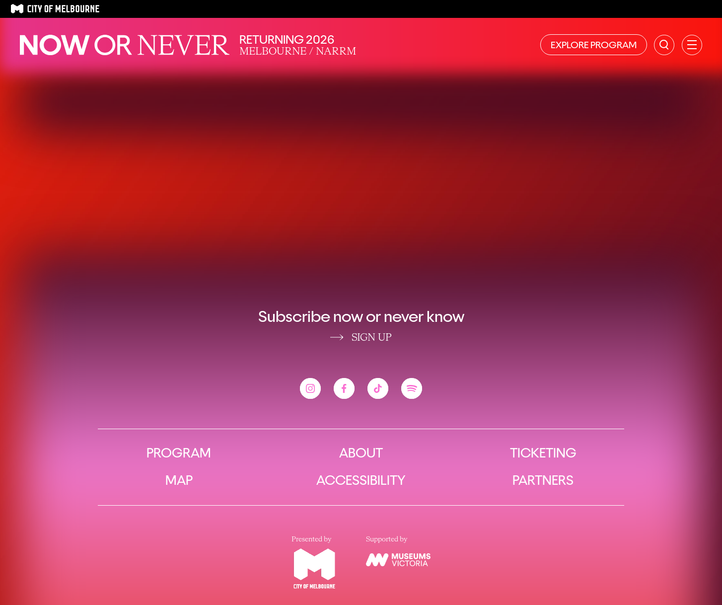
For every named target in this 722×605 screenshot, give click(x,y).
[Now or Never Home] (124, 45)
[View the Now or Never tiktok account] (377, 388)
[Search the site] (664, 45)
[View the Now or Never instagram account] (310, 388)
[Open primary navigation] (692, 45)
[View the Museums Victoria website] (398, 559)
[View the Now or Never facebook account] (344, 388)
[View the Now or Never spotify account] (411, 388)
